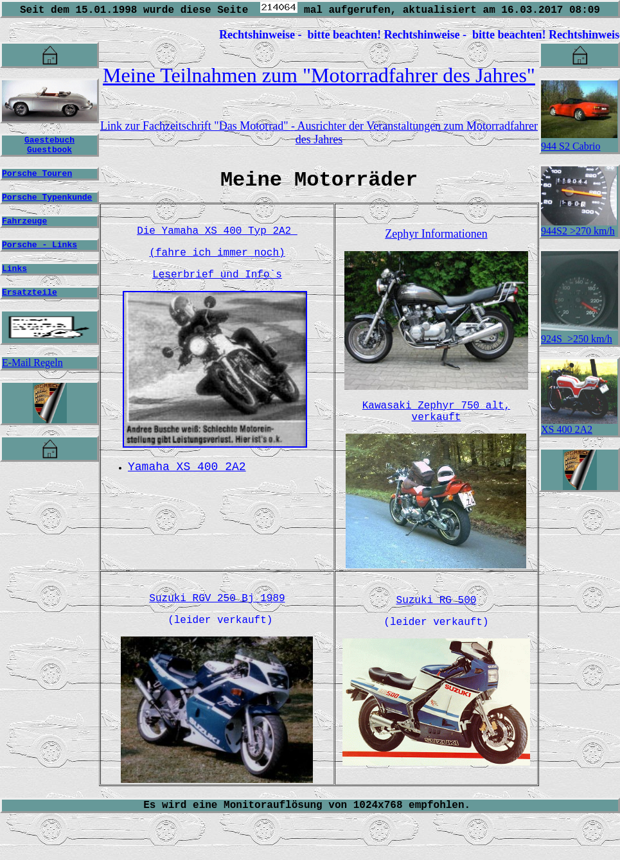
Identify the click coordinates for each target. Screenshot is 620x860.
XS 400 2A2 (579, 425)
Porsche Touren (37, 178)
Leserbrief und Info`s (217, 283)
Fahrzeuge (24, 230)
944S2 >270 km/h (579, 226)
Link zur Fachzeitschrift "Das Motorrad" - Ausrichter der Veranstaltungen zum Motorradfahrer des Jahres (319, 132)
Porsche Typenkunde (47, 204)
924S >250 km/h (576, 338)
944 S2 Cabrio (570, 146)
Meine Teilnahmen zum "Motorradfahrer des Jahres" (319, 75)
